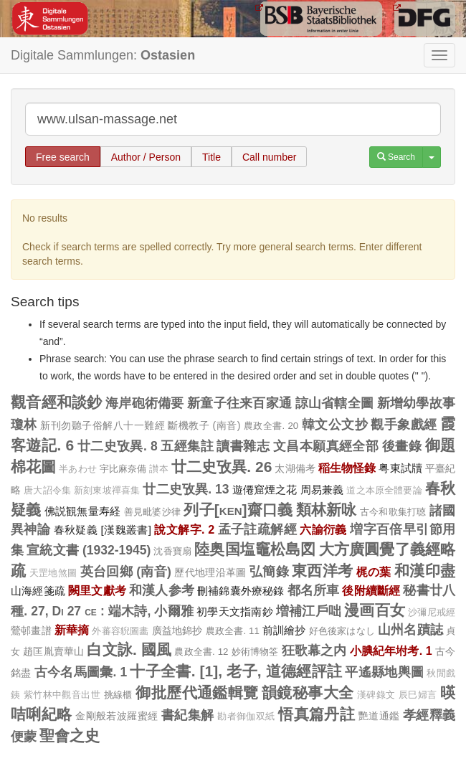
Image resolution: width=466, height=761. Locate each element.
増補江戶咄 (308, 611)
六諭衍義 (323, 529)
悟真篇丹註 (316, 714)
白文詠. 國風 (129, 649)
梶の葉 (373, 571)
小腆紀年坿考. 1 (391, 650)
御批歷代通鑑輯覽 (196, 692)
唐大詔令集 (47, 491)
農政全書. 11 (233, 630)
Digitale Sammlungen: (103, 55)
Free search (63, 157)
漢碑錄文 (376, 695)
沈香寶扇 (172, 551)
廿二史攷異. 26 (221, 466)
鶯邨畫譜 (31, 630)
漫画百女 (374, 610)
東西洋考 (322, 570)
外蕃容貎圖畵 (120, 631)
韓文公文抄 (335, 424)
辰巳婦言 (418, 695)
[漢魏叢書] (125, 530)
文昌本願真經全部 (326, 446)
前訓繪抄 (284, 630)
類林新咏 (326, 509)
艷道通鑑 (379, 716)
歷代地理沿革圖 (210, 572)
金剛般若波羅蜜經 (116, 716)
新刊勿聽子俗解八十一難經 (102, 425)
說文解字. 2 (184, 529)
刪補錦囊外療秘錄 (241, 591)
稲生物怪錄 (347, 467)
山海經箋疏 (38, 591)
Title (211, 157)
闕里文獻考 (97, 590)
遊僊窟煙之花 (265, 489)
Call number (269, 157)
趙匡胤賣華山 (53, 651)
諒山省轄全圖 (334, 403)
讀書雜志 (243, 446)
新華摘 (72, 629)
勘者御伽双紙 (246, 717)
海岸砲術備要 (144, 403)
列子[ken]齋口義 (238, 509)
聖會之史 (69, 735)
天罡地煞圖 (53, 573)
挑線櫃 (118, 694)
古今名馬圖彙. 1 (81, 672)
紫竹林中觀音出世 (62, 695)
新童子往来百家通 (239, 403)
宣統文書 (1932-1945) (89, 550)
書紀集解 (187, 715)
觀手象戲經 (404, 424)
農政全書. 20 (271, 425)
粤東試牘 (400, 468)
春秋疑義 (76, 530)
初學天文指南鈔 (234, 611)
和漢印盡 (424, 570)
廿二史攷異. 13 (186, 489)
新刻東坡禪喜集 (107, 491)
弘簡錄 (269, 571)
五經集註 (187, 446)
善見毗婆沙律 (152, 511)
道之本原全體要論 (384, 491)
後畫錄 (402, 446)
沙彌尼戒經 (431, 613)
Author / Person (146, 157)
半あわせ (77, 469)
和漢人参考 (161, 590)
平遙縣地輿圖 (384, 672)
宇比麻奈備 (123, 468)
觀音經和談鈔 (57, 402)
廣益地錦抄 (177, 630)
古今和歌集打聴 (393, 511)
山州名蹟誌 (410, 630)
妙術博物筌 (255, 651)
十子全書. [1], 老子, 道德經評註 (236, 671)
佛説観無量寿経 (82, 511)
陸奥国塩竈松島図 (254, 549)
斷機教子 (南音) (204, 425)
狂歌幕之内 (314, 650)
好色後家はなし (342, 630)
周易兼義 (322, 489)
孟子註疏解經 (257, 529)
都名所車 (313, 590)
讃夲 (158, 469)
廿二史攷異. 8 (117, 446)
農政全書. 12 (201, 651)
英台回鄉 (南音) (125, 571)
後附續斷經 (371, 590)
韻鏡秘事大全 (308, 692)
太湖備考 (295, 468)
